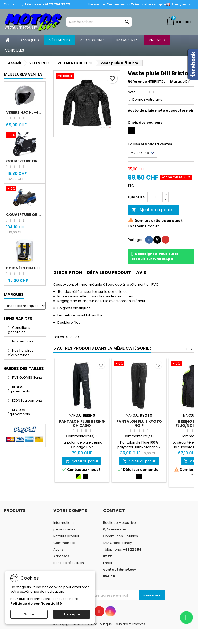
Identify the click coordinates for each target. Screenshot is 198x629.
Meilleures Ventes (23, 74)
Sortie (29, 614)
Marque (177, 81)
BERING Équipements (19, 389)
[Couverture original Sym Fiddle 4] (24, 189)
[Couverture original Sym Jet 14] (24, 135)
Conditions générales (19, 329)
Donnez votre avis (147, 99)
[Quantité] (155, 197)
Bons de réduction (68, 562)
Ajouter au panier (153, 210)
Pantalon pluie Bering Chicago (82, 423)
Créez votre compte (148, 4)
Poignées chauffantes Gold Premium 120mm (24, 268)
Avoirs (58, 549)
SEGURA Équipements (19, 412)
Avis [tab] (141, 273)
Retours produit (66, 536)
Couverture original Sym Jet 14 (24, 161)
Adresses (61, 556)
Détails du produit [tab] (109, 273)
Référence (137, 81)
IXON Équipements (27, 400)
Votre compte (70, 510)
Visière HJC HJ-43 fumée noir (24, 112)
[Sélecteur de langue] (179, 4)
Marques (14, 294)
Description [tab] (67, 273)
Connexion (115, 4)
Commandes (64, 542)
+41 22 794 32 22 (56, 4)
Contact (10, 4)
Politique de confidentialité (36, 603)
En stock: (136, 226)
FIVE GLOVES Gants (27, 377)
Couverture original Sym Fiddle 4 (24, 214)
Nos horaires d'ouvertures (20, 352)
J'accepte (71, 614)
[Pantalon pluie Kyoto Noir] (139, 364)
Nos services (22, 341)
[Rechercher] (99, 22)
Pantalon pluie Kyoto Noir (139, 423)
